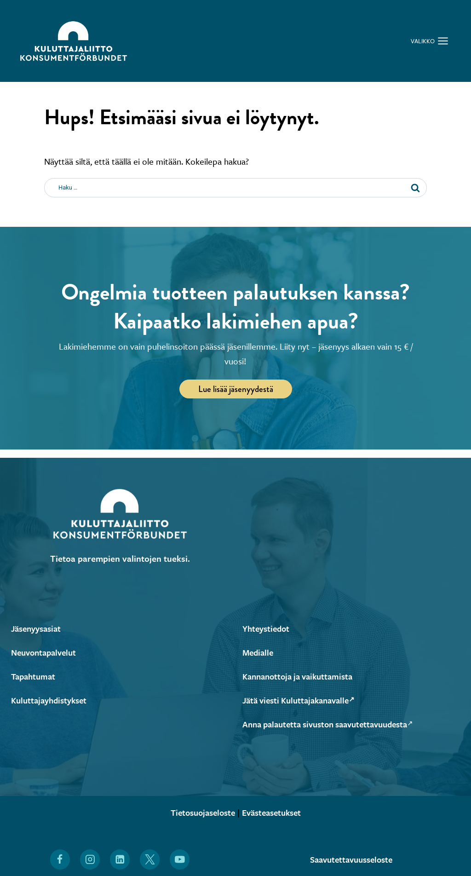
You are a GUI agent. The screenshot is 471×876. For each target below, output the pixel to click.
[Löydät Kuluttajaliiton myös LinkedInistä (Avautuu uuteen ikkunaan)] (120, 859)
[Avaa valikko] (430, 41)
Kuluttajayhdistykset (51, 700)
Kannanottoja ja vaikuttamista (301, 676)
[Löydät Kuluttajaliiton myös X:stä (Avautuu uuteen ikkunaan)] (150, 859)
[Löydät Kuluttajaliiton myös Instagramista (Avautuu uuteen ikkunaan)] (90, 859)
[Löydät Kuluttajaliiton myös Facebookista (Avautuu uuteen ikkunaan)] (60, 859)
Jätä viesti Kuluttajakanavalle (303, 700)
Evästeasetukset (274, 812)
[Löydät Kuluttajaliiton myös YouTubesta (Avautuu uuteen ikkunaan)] (180, 859)
